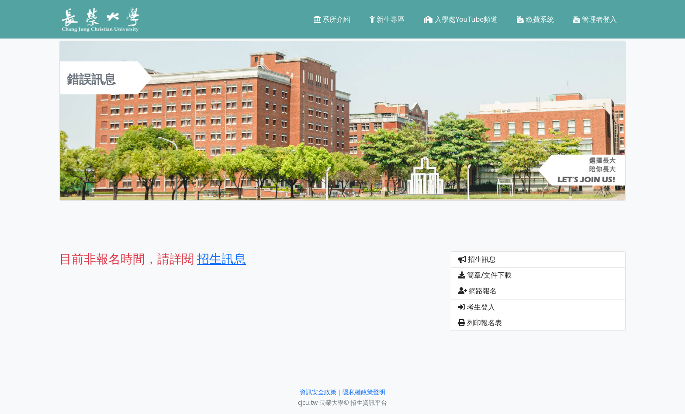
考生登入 (476, 307)
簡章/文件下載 (485, 275)
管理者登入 (595, 19)
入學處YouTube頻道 (461, 19)
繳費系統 (535, 19)
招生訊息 (477, 259)
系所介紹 (332, 19)
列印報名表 (480, 322)
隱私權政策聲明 (363, 392)
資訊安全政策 (318, 392)
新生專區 (387, 19)
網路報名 (477, 291)
